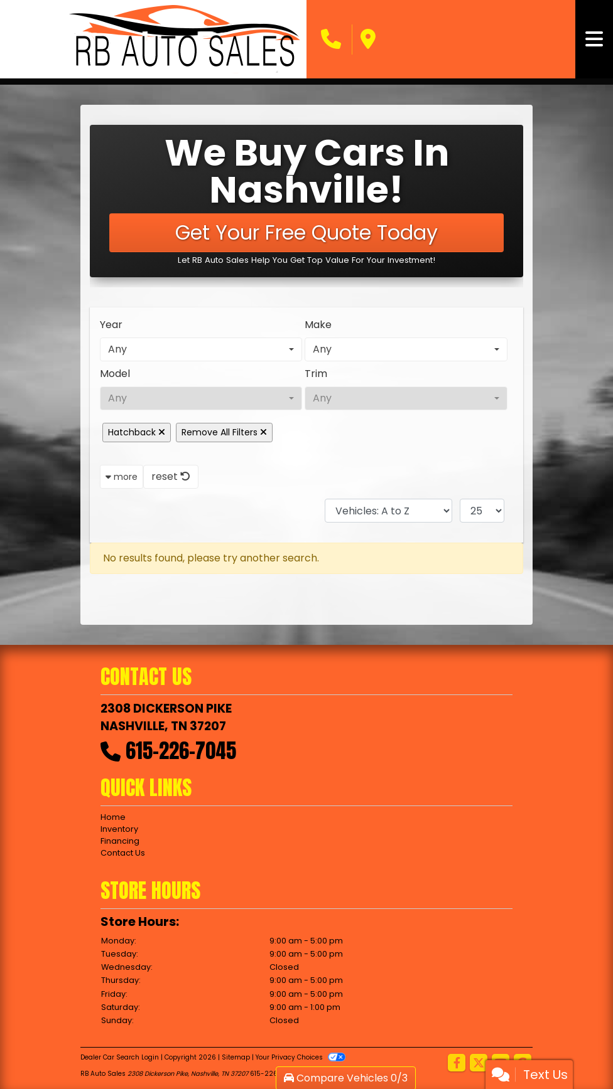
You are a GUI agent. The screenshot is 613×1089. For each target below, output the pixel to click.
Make (318, 324)
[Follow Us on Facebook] (456, 1063)
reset (170, 476)
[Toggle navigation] (594, 39)
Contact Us (122, 852)
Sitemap (236, 1057)
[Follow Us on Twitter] (478, 1063)
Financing (119, 841)
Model (115, 373)
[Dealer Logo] (185, 39)
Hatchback (136, 432)
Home (113, 817)
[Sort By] (388, 511)
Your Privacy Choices (300, 1057)
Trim (316, 373)
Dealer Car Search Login (119, 1057)
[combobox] (201, 349)
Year (111, 324)
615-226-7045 (181, 750)
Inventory (119, 829)
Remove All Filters (224, 432)
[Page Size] (482, 511)
